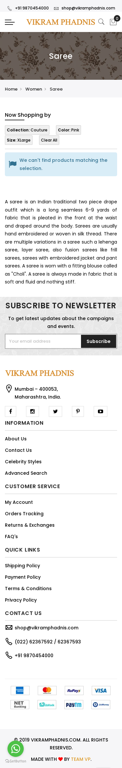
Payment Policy (23, 577)
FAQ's (11, 536)
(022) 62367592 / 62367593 (48, 642)
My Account (19, 502)
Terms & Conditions (28, 588)
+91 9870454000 (28, 8)
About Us (16, 438)
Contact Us (18, 450)
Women (33, 89)
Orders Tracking (24, 513)
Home (11, 89)
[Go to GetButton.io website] (15, 761)
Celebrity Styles (23, 461)
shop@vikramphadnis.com (84, 8)
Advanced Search (26, 473)
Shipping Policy (22, 565)
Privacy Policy (21, 600)
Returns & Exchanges (30, 525)
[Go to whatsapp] (15, 749)
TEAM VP (80, 759)
